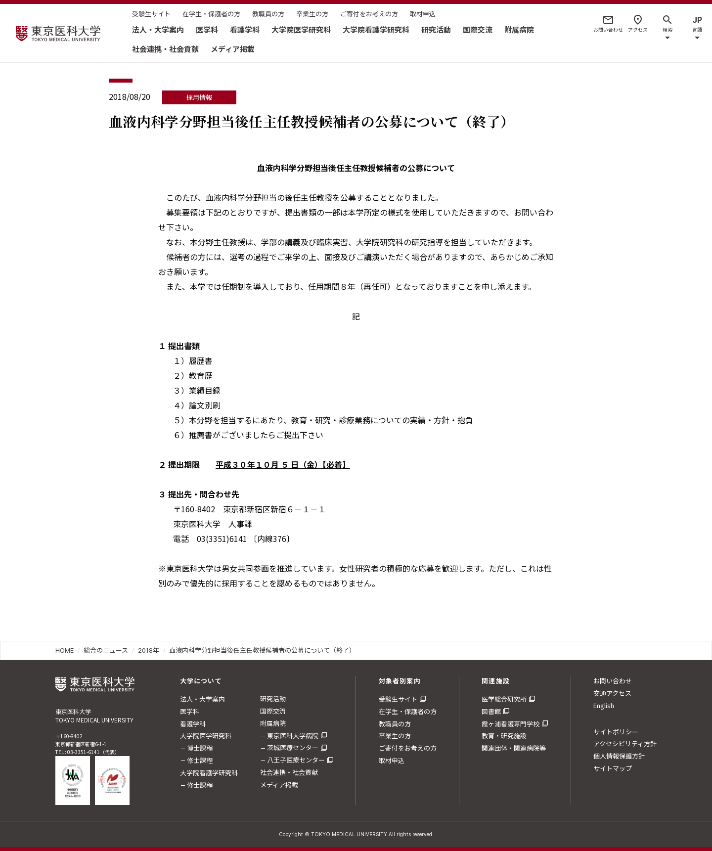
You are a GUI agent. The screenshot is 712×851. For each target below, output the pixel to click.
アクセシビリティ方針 (625, 743)
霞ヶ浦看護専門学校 (510, 723)
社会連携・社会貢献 (165, 49)
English (603, 705)
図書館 (491, 711)
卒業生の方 (312, 14)
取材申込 (423, 14)
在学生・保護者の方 (211, 14)
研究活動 (436, 29)
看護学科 (245, 29)
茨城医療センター (292, 747)
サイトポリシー (615, 731)
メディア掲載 (233, 49)
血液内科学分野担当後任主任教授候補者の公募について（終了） (262, 650)
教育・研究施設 (504, 735)
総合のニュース (106, 650)
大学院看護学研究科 (376, 29)
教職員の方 (268, 14)
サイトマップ (612, 768)
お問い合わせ (612, 680)
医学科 (207, 29)
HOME (64, 650)
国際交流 (477, 29)
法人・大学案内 (158, 29)
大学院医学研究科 (301, 29)
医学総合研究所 (504, 699)
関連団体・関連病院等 (514, 748)
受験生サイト (151, 14)
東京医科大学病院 (292, 735)
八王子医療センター (296, 759)
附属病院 (519, 29)
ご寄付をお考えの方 (369, 14)
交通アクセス (612, 693)
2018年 (148, 650)
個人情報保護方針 (619, 756)
